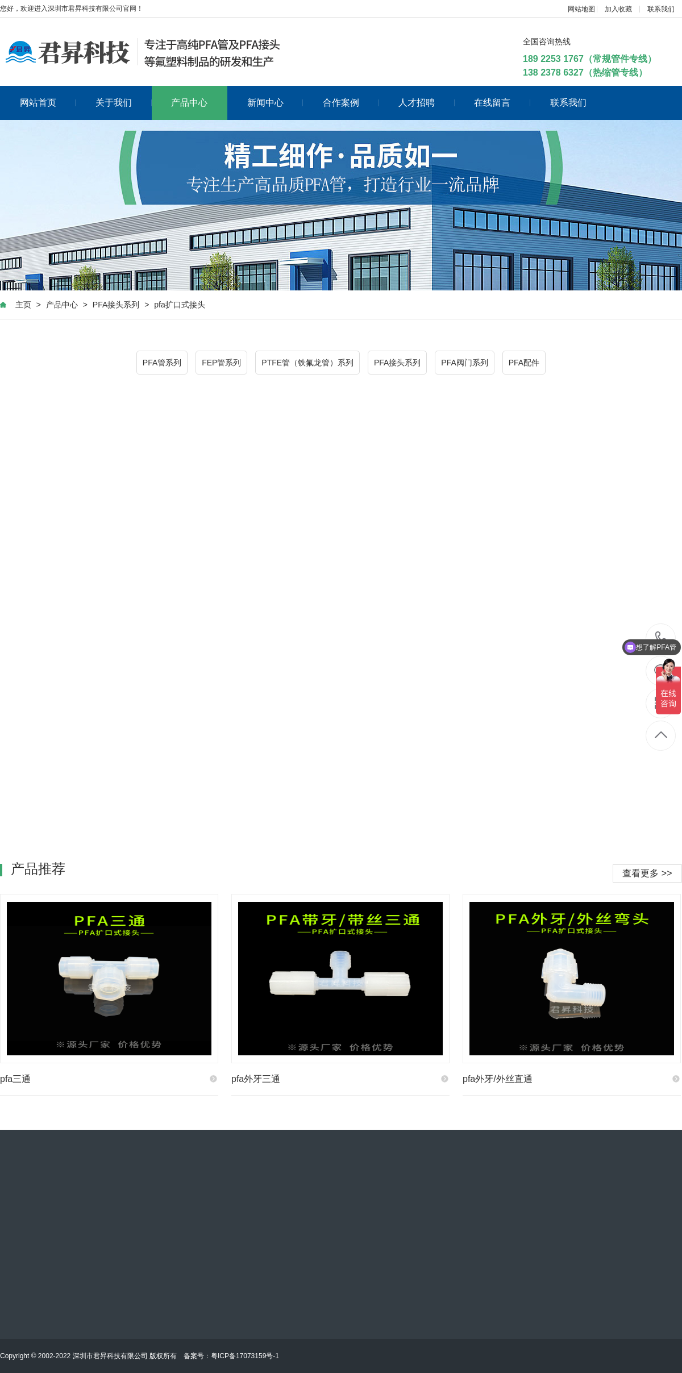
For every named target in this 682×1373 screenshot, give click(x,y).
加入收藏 (618, 9)
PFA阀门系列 (464, 362)
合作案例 (351, 102)
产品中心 (189, 102)
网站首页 (48, 102)
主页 (23, 304)
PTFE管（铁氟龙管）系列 (307, 362)
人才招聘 (426, 102)
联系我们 (661, 9)
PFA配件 (524, 362)
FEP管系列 (221, 362)
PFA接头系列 (116, 304)
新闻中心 (275, 102)
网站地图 (581, 9)
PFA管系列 (162, 362)
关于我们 (123, 102)
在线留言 (502, 102)
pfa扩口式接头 (179, 304)
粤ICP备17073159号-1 (245, 1356)
